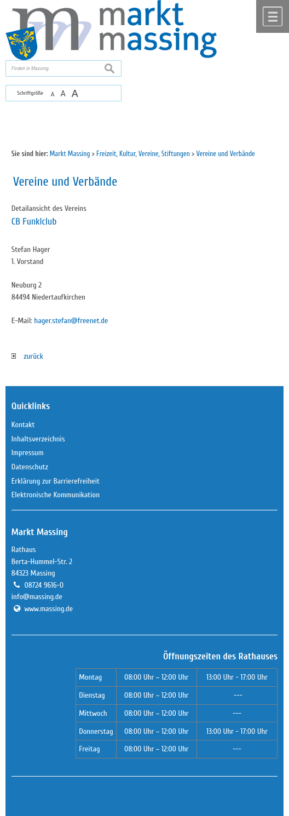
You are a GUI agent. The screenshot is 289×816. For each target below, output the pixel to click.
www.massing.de (48, 608)
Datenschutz (29, 467)
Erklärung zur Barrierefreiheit (55, 481)
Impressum (27, 452)
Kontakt (23, 424)
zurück (27, 356)
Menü (272, 16)
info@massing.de (36, 596)
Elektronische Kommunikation (55, 494)
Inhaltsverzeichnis (38, 439)
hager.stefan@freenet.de (71, 320)
